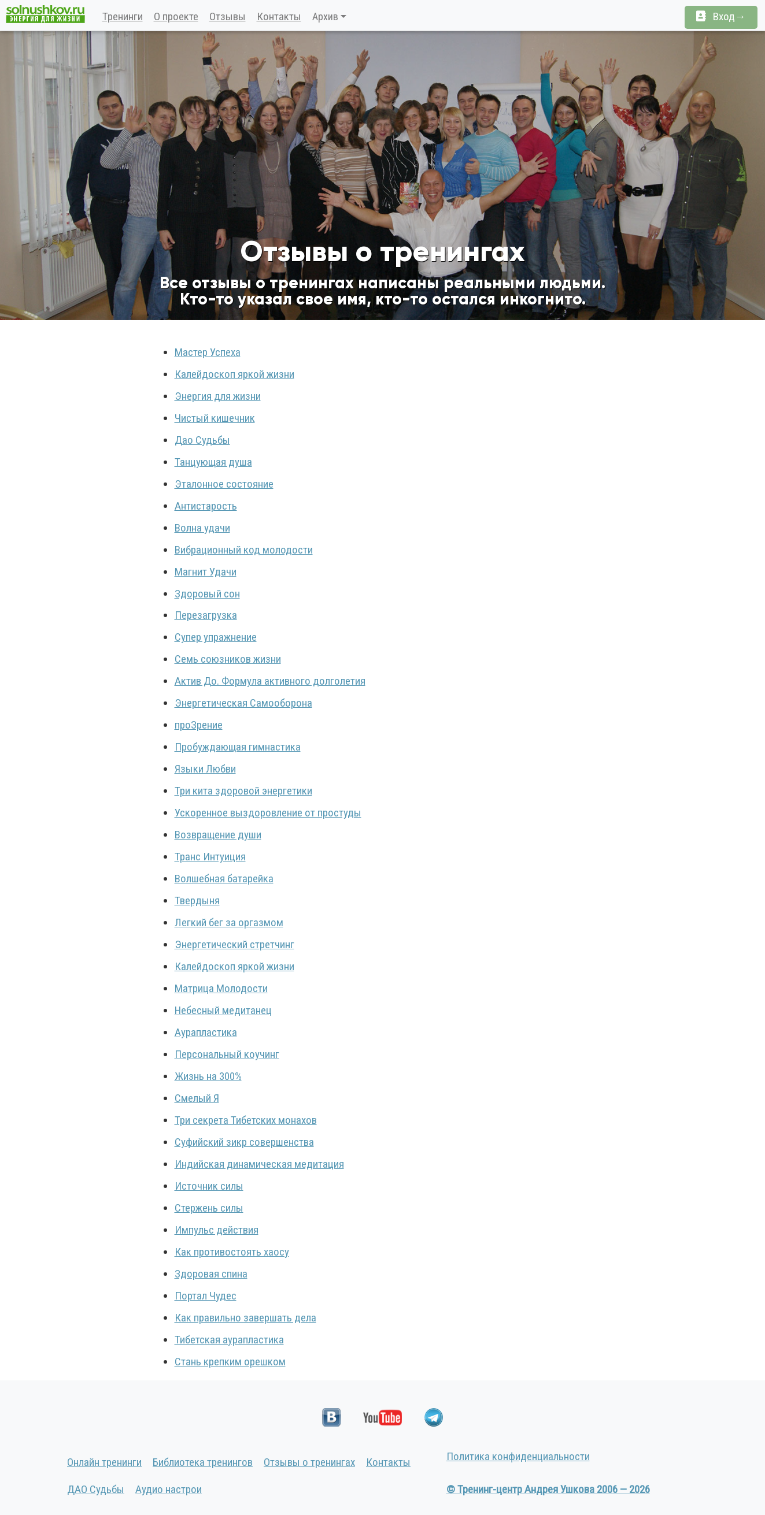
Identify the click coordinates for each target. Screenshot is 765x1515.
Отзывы (227, 16)
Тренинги (122, 16)
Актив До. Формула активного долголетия (270, 681)
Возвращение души (218, 834)
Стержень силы (209, 1208)
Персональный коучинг (227, 1054)
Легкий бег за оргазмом (229, 922)
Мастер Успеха (208, 352)
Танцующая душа (213, 462)
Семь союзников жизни (228, 659)
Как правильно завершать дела (245, 1317)
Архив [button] (325, 16)
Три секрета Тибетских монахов (246, 1120)
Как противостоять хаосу (232, 1251)
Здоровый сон (207, 593)
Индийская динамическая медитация (259, 1164)
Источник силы (209, 1186)
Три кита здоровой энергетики (243, 790)
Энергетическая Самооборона (243, 703)
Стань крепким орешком (230, 1361)
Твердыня (197, 900)
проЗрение (199, 724)
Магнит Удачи (205, 571)
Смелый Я (197, 1098)
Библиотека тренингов (203, 1462)
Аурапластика (206, 1032)
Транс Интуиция (210, 856)
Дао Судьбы (202, 440)
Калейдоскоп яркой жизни (234, 374)
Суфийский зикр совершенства (244, 1142)
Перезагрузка (206, 615)
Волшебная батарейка (224, 878)
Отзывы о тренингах (309, 1462)
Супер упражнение (216, 637)
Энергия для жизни (218, 396)
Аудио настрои (168, 1489)
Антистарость (206, 506)
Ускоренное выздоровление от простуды (268, 812)
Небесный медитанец (223, 1010)
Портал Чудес (205, 1295)
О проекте (176, 16)
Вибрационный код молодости (244, 549)
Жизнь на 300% (208, 1076)
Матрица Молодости (221, 988)
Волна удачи (202, 527)
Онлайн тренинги (104, 1462)
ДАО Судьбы (95, 1489)
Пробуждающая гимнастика (238, 746)
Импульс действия (216, 1229)
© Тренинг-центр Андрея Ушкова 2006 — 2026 (548, 1489)
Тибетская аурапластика (229, 1339)
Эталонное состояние (224, 484)
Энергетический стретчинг (234, 944)
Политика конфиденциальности (518, 1456)
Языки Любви (205, 768)
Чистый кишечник (215, 418)
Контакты (279, 16)
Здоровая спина (211, 1273)
